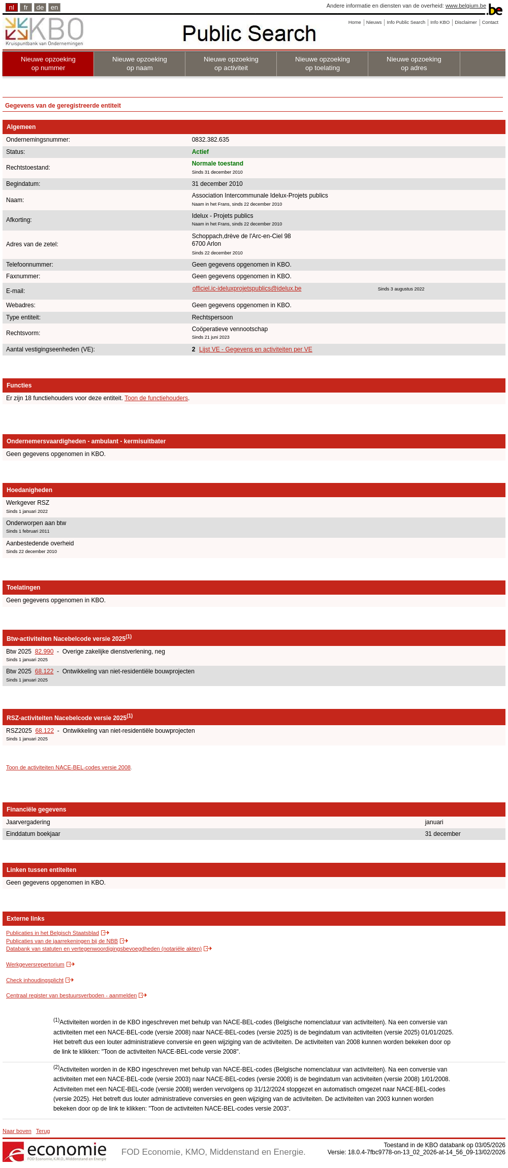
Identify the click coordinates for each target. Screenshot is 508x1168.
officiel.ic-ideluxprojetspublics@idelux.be (247, 288)
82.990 (44, 651)
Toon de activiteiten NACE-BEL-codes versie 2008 (68, 767)
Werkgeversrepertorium (35, 964)
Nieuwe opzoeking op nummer (48, 63)
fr (26, 7)
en (54, 7)
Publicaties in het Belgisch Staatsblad (52, 933)
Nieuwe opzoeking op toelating (322, 63)
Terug (43, 1131)
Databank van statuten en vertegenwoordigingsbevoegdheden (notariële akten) (104, 949)
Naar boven (17, 1131)
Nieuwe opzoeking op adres (414, 63)
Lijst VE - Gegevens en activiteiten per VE (255, 349)
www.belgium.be (466, 6)
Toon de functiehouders (156, 398)
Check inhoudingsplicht (35, 980)
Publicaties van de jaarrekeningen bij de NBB (62, 941)
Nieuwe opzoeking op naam (139, 63)
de (40, 7)
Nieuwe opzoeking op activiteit (231, 63)
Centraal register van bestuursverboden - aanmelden (71, 995)
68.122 (44, 671)
